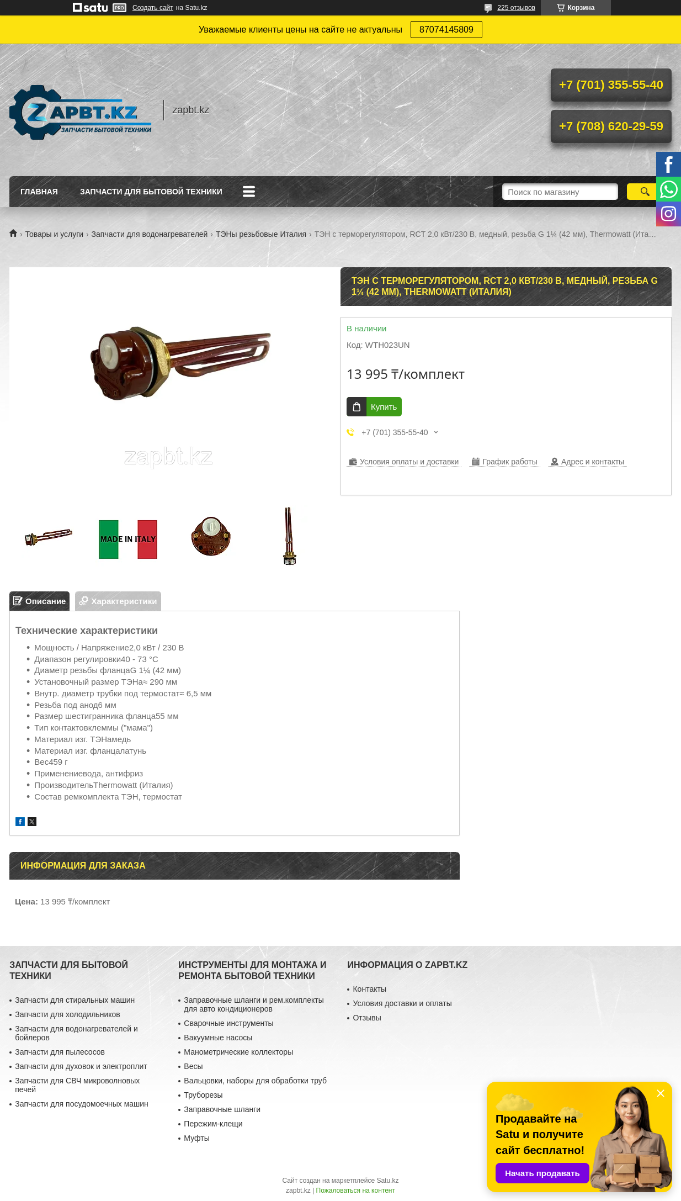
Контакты (369, 989)
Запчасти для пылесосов (60, 1051)
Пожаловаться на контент (355, 1190)
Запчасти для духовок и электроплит (81, 1066)
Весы (193, 1066)
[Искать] (645, 191)
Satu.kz (387, 1180)
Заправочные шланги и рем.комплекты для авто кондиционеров (253, 1004)
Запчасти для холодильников (67, 1014)
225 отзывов (516, 8)
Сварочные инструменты (228, 1023)
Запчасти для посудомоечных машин (81, 1103)
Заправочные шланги (222, 1109)
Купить (384, 406)
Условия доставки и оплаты (402, 1003)
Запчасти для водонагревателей (150, 234)
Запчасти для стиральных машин (75, 1000)
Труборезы (203, 1095)
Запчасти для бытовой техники (151, 191)
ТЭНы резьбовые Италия (261, 234)
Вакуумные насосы (218, 1037)
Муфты (196, 1138)
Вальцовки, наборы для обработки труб (255, 1080)
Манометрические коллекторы (238, 1051)
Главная (39, 191)
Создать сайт (152, 8)
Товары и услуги (54, 234)
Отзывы (367, 1017)
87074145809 (446, 29)
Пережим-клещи (213, 1123)
